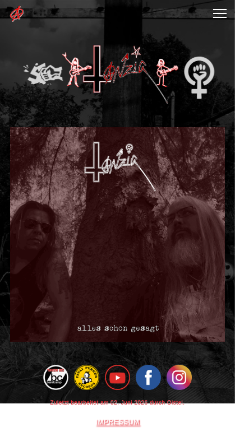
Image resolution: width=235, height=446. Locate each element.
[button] (220, 13)
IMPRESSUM (117, 422)
